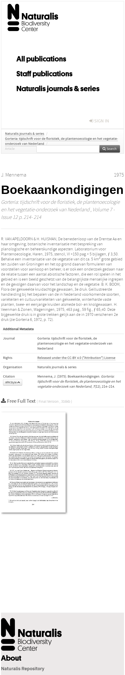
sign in (99, 121)
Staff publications (44, 73)
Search (110, 149)
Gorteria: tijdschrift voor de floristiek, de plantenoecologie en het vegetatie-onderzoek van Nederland (74, 343)
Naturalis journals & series (57, 88)
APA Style (12, 382)
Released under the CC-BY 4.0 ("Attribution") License (76, 358)
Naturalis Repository (22, 669)
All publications (41, 58)
